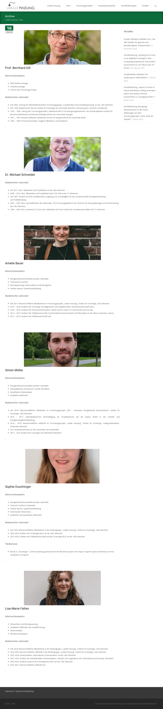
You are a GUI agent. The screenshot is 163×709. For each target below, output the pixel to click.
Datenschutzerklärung (24, 691)
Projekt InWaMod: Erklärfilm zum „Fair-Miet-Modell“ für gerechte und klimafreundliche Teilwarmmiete (140, 42)
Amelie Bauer (14, 263)
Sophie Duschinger (18, 486)
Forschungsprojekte (84, 5)
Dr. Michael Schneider (20, 174)
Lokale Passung (53, 5)
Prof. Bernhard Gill (17, 68)
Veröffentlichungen (128, 5)
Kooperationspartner (106, 5)
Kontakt (145, 5)
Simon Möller (14, 370)
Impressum (9, 691)
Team (68, 5)
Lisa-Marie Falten (17, 608)
